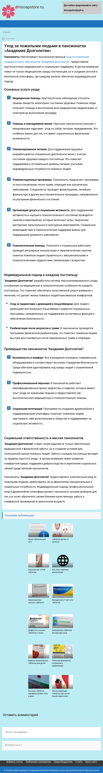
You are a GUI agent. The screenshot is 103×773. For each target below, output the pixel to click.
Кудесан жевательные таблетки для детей (38, 661)
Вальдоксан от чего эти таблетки (62, 601)
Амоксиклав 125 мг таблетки (36, 571)
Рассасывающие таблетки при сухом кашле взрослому (61, 693)
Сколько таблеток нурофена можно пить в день (38, 693)
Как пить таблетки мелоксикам (60, 571)
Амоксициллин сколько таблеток (36, 601)
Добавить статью (14, 762)
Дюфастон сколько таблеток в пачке (36, 631)
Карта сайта (91, 762)
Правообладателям (63, 762)
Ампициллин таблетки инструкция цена (62, 631)
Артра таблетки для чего (37, 540)
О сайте (78, 762)
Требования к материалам (38, 762)
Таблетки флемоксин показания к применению (61, 663)
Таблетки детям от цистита (60, 540)
